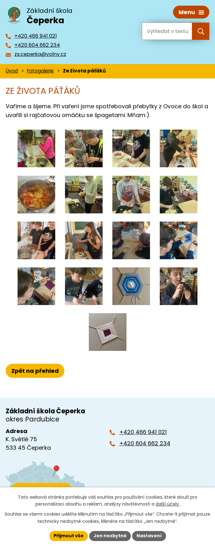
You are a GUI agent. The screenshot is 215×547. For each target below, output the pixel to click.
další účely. (168, 504)
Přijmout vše (68, 536)
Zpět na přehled (35, 370)
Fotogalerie (40, 70)
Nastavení (149, 536)
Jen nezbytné (110, 536)
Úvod (12, 70)
